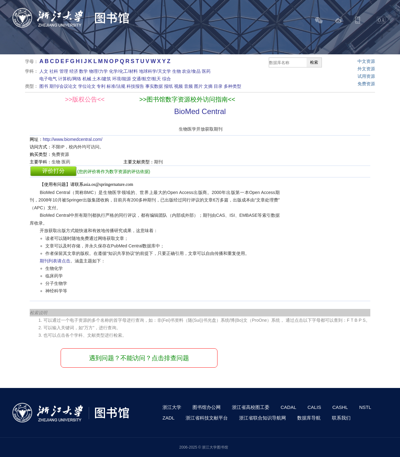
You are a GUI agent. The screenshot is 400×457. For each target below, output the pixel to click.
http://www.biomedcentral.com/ (72, 139)
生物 (176, 71)
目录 (218, 86)
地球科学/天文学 (155, 71)
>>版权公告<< (85, 99)
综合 (166, 78)
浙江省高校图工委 (250, 407)
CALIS (314, 407)
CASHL (340, 407)
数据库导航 (309, 417)
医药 (206, 71)
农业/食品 (191, 71)
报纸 (168, 86)
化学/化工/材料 (123, 71)
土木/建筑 (101, 78)
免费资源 (366, 83)
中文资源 (366, 61)
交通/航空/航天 (146, 78)
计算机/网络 (69, 78)
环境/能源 (121, 78)
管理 (63, 71)
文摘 (208, 86)
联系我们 (341, 417)
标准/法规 (116, 86)
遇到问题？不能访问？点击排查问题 (139, 358)
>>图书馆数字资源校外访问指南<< (187, 99)
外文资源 (366, 68)
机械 (86, 78)
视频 (178, 86)
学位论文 (87, 86)
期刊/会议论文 (63, 86)
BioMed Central (200, 111)
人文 (43, 71)
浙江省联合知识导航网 (262, 417)
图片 (198, 86)
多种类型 (232, 86)
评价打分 (53, 171)
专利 (101, 86)
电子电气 (48, 78)
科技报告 (135, 86)
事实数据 (154, 86)
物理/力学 (98, 71)
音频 (188, 86)
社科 (53, 71)
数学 (83, 71)
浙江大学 (171, 407)
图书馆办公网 (206, 407)
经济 (73, 71)
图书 (43, 86)
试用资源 (366, 76)
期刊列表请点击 (55, 260)
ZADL (168, 417)
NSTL (365, 407)
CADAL (288, 407)
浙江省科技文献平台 (207, 417)
